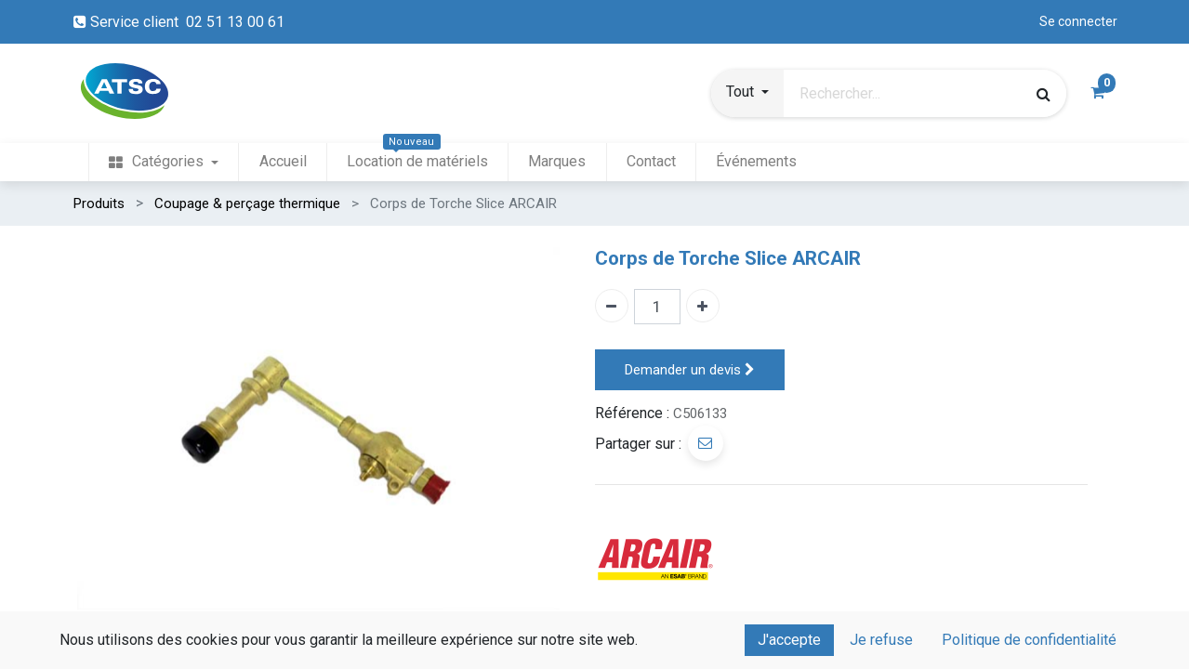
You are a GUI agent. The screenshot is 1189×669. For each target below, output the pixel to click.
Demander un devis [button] (690, 370)
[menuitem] (164, 162)
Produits (99, 203)
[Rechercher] (1043, 94)
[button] (747, 94)
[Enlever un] (611, 305)
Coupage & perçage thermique (247, 203)
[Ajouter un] (703, 305)
